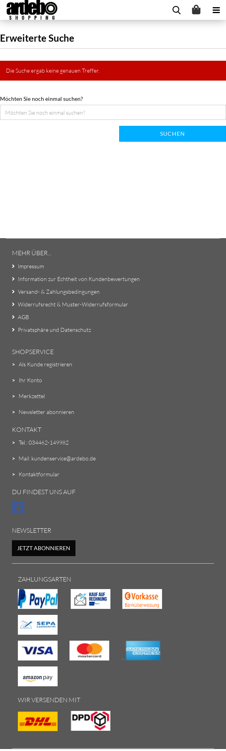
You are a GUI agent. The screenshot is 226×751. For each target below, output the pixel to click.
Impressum (31, 266)
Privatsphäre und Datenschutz (54, 329)
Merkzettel (32, 396)
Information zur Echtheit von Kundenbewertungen (79, 278)
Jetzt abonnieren (43, 548)
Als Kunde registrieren (45, 364)
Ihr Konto (30, 380)
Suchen (172, 133)
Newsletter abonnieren (46, 411)
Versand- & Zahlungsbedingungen (59, 291)
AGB (23, 317)
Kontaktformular (39, 474)
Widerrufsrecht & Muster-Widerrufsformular (73, 304)
